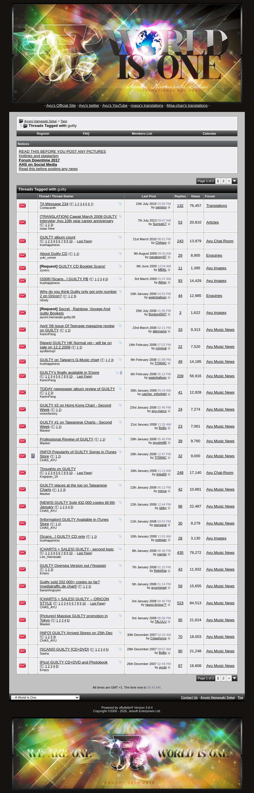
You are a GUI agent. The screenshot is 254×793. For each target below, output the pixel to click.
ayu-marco (159, 411)
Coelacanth (48, 207)
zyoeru (44, 270)
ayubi (163, 667)
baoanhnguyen (50, 590)
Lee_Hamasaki (50, 556)
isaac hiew (47, 228)
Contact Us (189, 697)
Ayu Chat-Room (220, 241)
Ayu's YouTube (114, 105)
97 (180, 666)
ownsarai (160, 525)
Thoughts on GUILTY (58, 469)
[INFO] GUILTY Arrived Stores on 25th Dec (76, 633)
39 (180, 441)
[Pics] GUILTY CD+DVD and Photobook (74, 662)
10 (70, 241)
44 (180, 295)
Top (240, 697)
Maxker (45, 430)
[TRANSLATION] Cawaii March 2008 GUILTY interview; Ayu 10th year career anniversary (78, 218)
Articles (212, 222)
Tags (63, 121)
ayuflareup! (48, 351)
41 (180, 392)
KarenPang (48, 334)
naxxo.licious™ (156, 604)
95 (180, 620)
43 (180, 569)
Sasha (44, 653)
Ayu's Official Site (61, 105)
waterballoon (158, 297)
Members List (142, 133)
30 (180, 523)
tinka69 (161, 474)
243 (180, 241)
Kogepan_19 (49, 476)
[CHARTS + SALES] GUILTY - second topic (77, 549)
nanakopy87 (158, 257)
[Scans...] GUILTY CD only (62, 536)
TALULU (161, 621)
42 (180, 489)
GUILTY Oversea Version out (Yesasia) (73, 565)
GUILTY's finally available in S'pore (69, 372)
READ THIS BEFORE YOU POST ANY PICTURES (62, 151)
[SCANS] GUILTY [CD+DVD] (64, 649)
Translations (216, 205)
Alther (162, 282)
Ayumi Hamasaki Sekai (40, 121)
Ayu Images (216, 268)
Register (43, 133)
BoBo (163, 428)
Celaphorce (158, 638)
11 (180, 268)
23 (180, 426)
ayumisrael (159, 587)
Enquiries (214, 255)
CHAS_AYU (48, 460)
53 (180, 222)
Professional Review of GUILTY (66, 439)
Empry (44, 573)
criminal (161, 348)
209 (180, 376)
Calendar (209, 133)
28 (180, 538)
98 (180, 506)
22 (180, 346)
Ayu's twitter (89, 105)
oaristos (161, 207)
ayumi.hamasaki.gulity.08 (57, 317)
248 (180, 472)
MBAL (162, 269)
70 (180, 636)
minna (162, 491)
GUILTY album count (57, 237)
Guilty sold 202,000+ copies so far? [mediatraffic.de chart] (70, 584)
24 (180, 409)
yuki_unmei (48, 257)
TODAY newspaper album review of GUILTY (77, 389)
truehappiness (50, 245)
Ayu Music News (220, 329)
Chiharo (161, 242)
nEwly (44, 300)
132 (180, 205)
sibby (163, 508)
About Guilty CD (54, 253)
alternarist (160, 331)
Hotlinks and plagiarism (39, 156)
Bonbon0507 (158, 314)
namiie (162, 554)
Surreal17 (160, 224)
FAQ (86, 133)
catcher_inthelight (154, 394)
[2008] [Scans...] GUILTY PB (64, 279)
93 (180, 281)
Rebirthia (160, 570)
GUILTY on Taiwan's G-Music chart (69, 360)
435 (180, 552)
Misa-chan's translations (187, 105)
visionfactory (49, 413)
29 (180, 255)
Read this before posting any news (48, 169)
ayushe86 (160, 442)
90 (180, 651)
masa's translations (147, 105)
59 (180, 586)
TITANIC (160, 363)
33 (180, 329)
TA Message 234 (54, 204)
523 (180, 603)
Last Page (84, 241)
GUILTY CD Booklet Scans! (82, 266)
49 (180, 361)
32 (180, 456)
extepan (161, 540)
